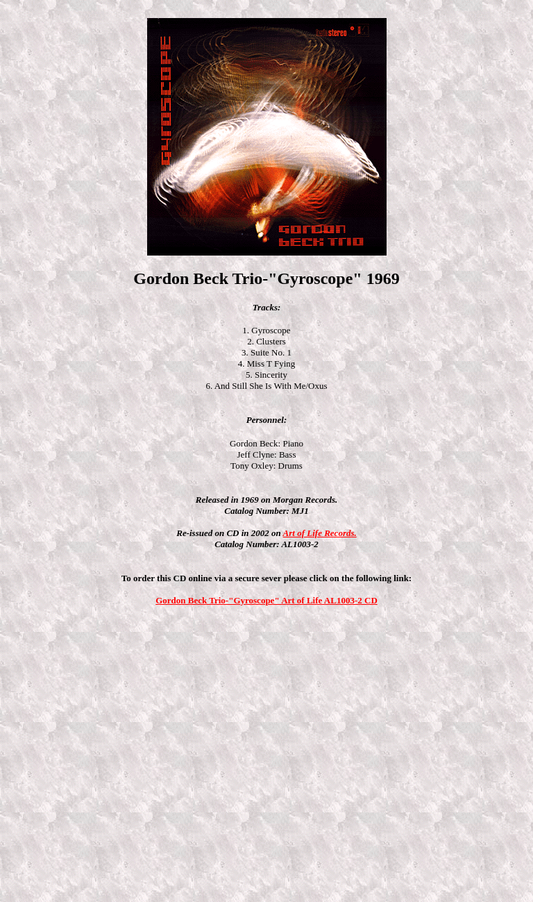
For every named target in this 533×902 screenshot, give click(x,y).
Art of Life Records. (320, 533)
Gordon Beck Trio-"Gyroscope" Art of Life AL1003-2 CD (266, 600)
